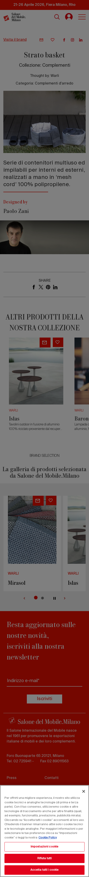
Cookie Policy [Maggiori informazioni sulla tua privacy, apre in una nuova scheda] (47, 837)
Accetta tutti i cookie (44, 869)
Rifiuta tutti (44, 858)
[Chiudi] (84, 791)
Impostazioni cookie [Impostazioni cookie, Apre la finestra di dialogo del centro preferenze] (44, 846)
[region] (44, 831)
